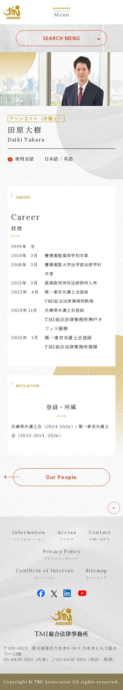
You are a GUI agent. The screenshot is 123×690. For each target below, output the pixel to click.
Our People (61, 477)
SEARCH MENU (61, 38)
